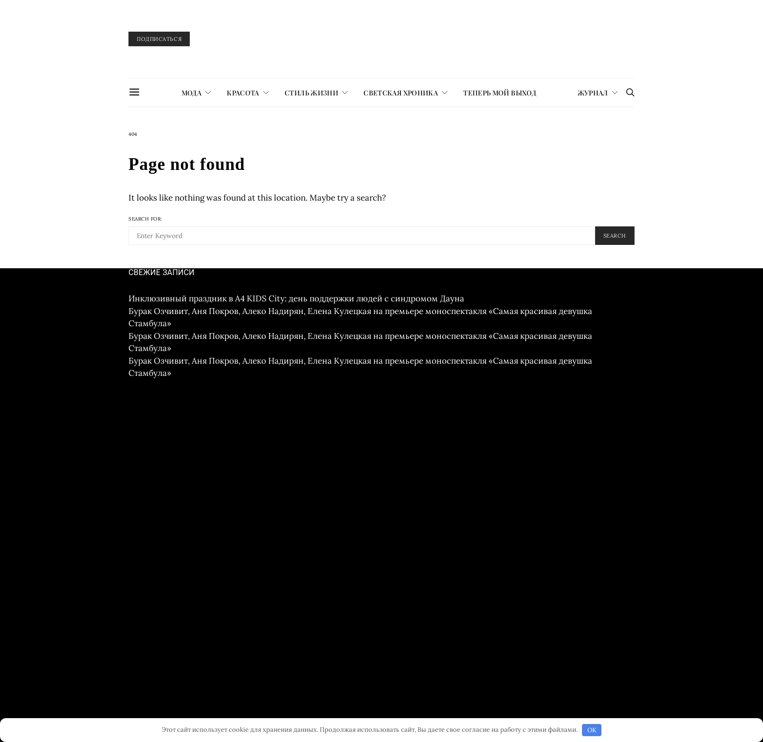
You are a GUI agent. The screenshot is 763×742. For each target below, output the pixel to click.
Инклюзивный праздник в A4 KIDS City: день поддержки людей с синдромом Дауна (296, 298)
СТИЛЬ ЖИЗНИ (311, 92)
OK (592, 730)
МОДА (191, 92)
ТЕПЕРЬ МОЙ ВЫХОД (499, 92)
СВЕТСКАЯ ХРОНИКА (400, 92)
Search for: (145, 219)
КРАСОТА (243, 92)
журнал (593, 92)
